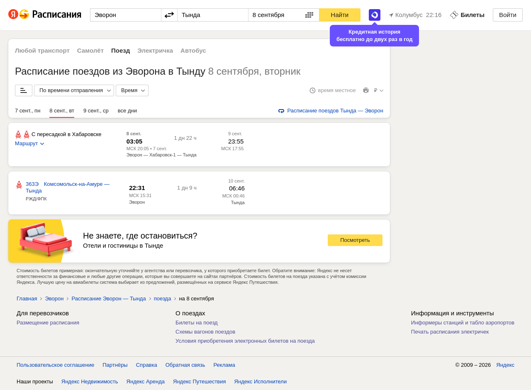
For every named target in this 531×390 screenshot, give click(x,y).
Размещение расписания (48, 322)
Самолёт (90, 50)
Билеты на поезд (196, 322)
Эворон (137, 202)
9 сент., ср (96, 110)
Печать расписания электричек (450, 332)
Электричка (155, 50)
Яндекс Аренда (146, 381)
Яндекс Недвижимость (89, 381)
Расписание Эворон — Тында (108, 298)
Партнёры (114, 365)
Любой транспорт (42, 50)
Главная (27, 298)
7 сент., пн (27, 110)
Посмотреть (355, 240)
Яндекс (505, 365)
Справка (146, 365)
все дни (127, 110)
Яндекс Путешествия (199, 381)
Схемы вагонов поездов (205, 332)
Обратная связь (185, 365)
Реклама (224, 365)
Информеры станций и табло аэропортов (462, 322)
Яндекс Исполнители (260, 381)
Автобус (193, 50)
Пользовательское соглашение (55, 365)
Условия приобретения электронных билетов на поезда (245, 341)
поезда (162, 298)
